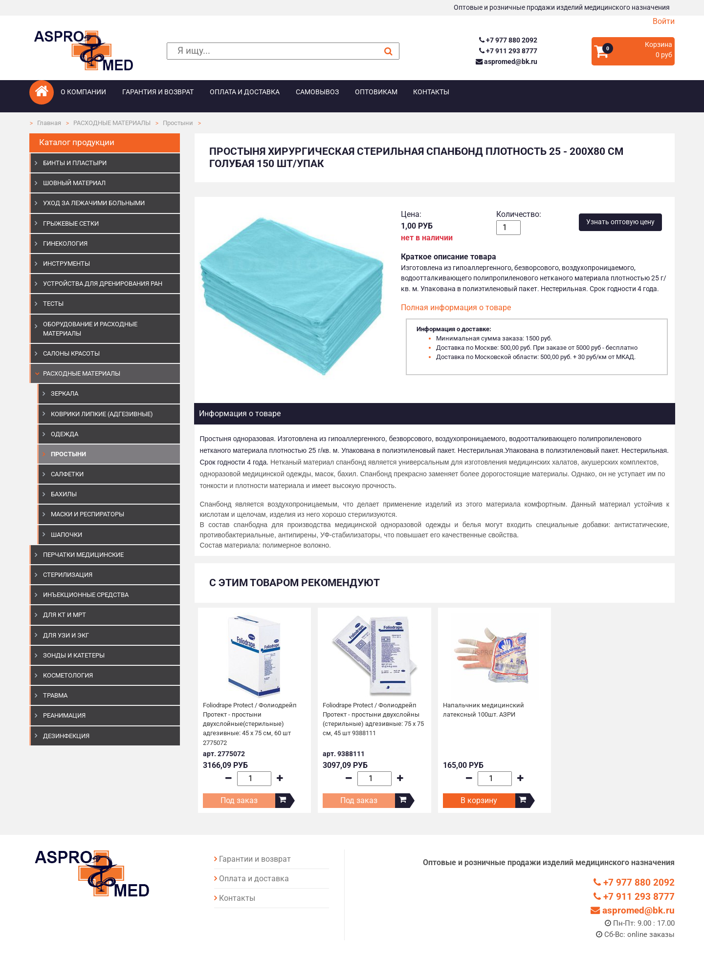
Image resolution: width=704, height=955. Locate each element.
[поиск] (283, 51)
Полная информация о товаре (456, 307)
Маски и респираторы (87, 514)
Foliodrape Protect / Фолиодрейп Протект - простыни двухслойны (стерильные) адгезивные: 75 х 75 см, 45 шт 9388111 (373, 719)
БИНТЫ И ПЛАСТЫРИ (75, 163)
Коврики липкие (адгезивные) (102, 414)
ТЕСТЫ (53, 303)
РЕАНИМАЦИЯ (64, 715)
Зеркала (64, 393)
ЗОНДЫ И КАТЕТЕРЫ (74, 655)
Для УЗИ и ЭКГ (66, 635)
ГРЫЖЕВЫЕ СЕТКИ (71, 223)
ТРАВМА (55, 695)
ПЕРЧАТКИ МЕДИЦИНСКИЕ (83, 554)
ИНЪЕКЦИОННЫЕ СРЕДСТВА (86, 594)
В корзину (479, 800)
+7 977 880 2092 (508, 40)
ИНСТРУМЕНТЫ (66, 263)
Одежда (64, 434)
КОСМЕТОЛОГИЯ (68, 675)
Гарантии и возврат (255, 859)
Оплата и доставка (245, 92)
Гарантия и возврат (158, 92)
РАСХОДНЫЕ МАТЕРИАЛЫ (112, 123)
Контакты (431, 92)
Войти (664, 21)
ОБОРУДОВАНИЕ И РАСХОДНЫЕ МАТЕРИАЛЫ (90, 328)
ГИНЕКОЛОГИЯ (65, 243)
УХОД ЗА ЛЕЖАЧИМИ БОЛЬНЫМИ (94, 203)
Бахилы (64, 494)
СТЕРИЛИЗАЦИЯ (67, 574)
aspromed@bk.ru (506, 62)
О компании (83, 92)
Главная (49, 123)
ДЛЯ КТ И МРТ (64, 614)
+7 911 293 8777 (508, 51)
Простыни (178, 123)
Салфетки (67, 474)
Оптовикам (376, 92)
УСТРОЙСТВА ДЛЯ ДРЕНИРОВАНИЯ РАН (102, 283)
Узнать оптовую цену (620, 222)
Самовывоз (317, 92)
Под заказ (239, 800)
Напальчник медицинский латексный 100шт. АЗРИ (483, 709)
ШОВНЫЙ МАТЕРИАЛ (74, 183)
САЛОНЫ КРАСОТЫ (71, 353)
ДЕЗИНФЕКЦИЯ (66, 736)
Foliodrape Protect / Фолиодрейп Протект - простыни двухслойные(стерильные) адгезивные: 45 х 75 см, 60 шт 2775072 (250, 723)
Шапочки (66, 534)
